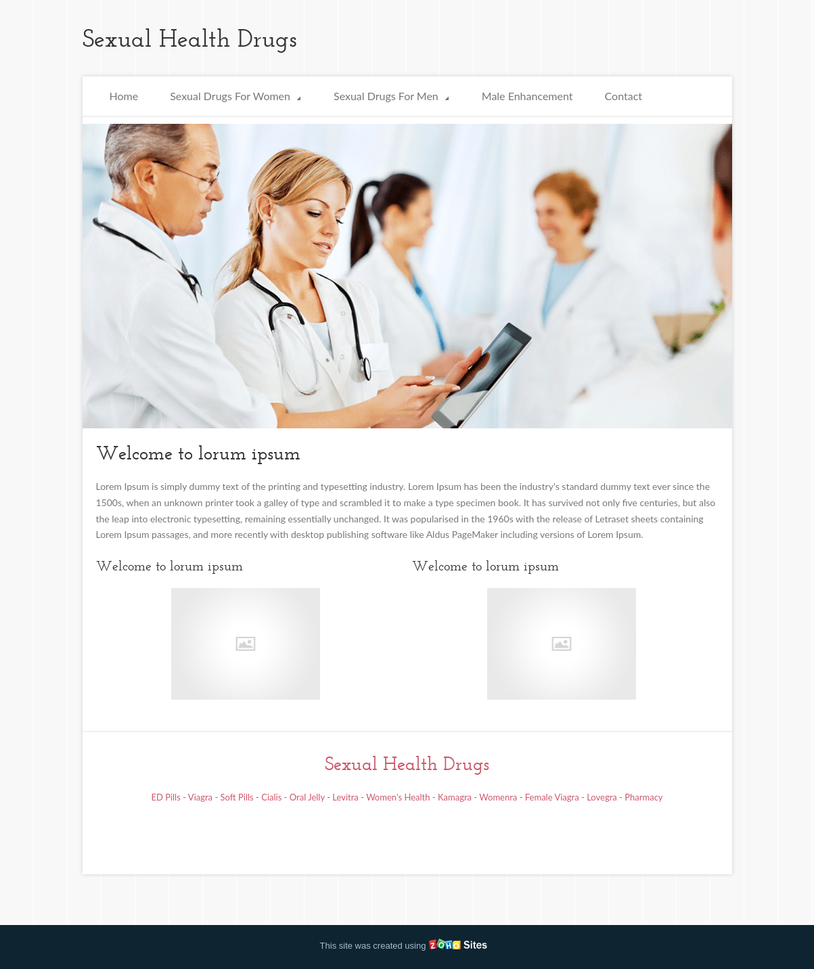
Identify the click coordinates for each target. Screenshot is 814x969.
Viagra (200, 797)
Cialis (271, 797)
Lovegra (602, 797)
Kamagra (455, 797)
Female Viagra (552, 797)
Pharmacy (643, 797)
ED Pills (165, 797)
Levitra (345, 797)
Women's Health (398, 797)
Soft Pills (237, 797)
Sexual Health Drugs (407, 763)
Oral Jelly (307, 797)
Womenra (498, 797)
